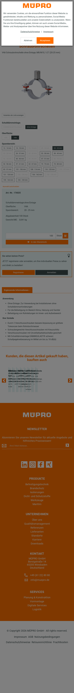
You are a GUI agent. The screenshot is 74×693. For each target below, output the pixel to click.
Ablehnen (28, 40)
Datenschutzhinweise (30, 31)
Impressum (48, 31)
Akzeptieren (45, 40)
